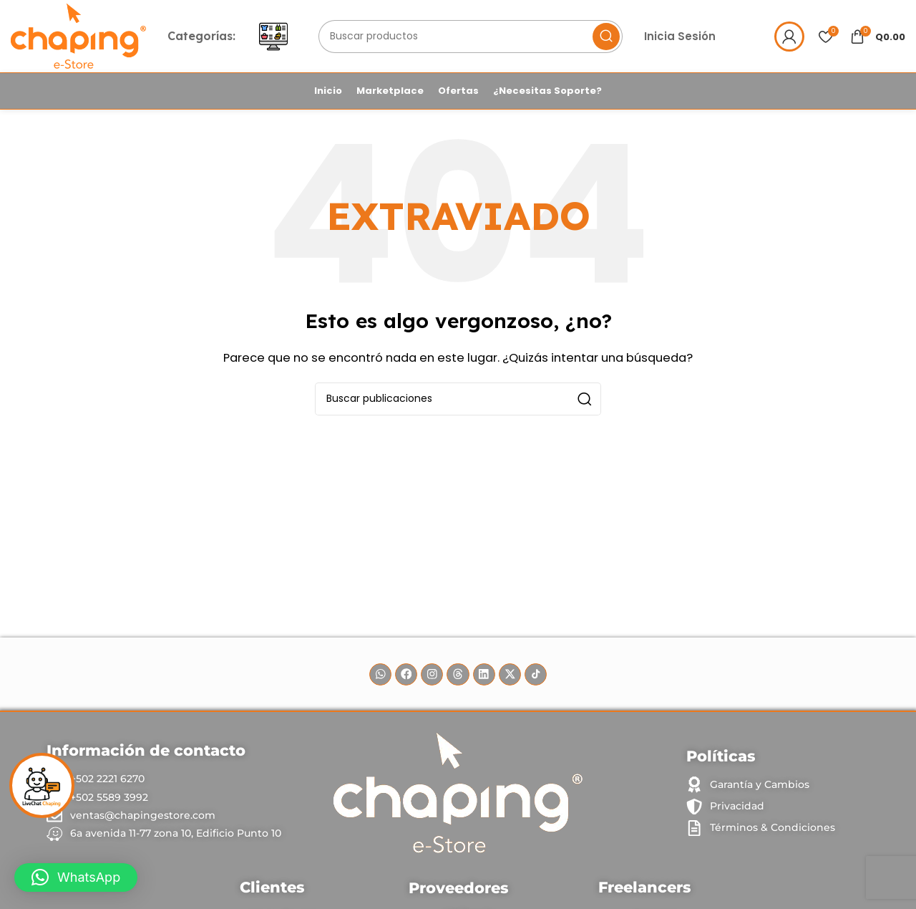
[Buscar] (475, 37)
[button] (75, 877)
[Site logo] (81, 36)
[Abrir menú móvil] (279, 38)
